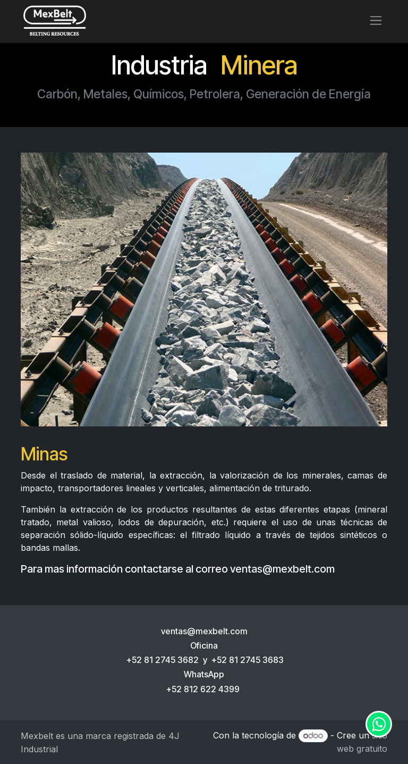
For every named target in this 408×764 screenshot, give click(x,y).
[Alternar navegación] (375, 20)
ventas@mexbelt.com (282, 568)
